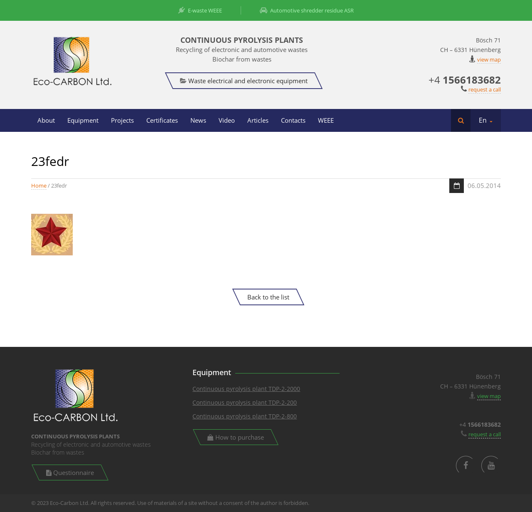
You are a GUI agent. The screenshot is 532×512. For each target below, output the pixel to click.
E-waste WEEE (200, 10)
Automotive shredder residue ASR (307, 10)
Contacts (293, 120)
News (198, 120)
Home (39, 185)
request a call (484, 89)
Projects (122, 120)
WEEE (326, 120)
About (46, 120)
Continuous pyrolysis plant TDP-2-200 (244, 402)
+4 (465, 79)
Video (227, 120)
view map (489, 59)
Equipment (83, 120)
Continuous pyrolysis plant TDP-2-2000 (246, 389)
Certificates (162, 120)
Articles (257, 120)
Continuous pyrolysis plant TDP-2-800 (244, 416)
